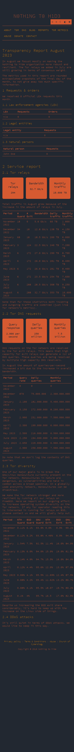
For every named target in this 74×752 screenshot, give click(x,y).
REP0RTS (43, 30)
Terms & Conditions (35, 641)
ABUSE (7, 36)
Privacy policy (12, 641)
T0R (16, 30)
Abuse (53, 641)
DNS (24, 30)
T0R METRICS (60, 30)
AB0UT (7, 30)
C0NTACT (31, 36)
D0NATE (18, 36)
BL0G (32, 30)
